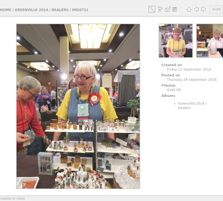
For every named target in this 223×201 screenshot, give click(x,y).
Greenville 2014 (31, 10)
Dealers (59, 10)
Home (5, 10)
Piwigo (21, 198)
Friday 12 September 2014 (189, 69)
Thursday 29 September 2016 (191, 80)
